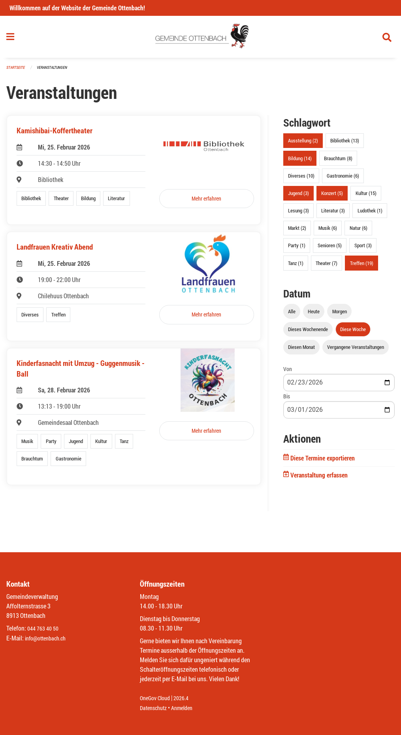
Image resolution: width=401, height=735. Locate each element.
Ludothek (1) (370, 214)
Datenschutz (155, 708)
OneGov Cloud (157, 698)
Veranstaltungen (55, 71)
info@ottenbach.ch (48, 638)
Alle (292, 314)
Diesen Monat (301, 350)
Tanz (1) (295, 266)
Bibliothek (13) (344, 144)
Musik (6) (327, 231)
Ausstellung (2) (303, 144)
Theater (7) (326, 266)
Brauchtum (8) (338, 161)
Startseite (16, 71)
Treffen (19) (361, 266)
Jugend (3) (298, 196)
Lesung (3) (298, 214)
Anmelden (187, 708)
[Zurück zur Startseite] (200, 39)
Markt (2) (297, 231)
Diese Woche (353, 332)
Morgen (339, 314)
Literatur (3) (333, 214)
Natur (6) (358, 231)
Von (287, 372)
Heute (314, 314)
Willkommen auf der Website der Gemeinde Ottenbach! (77, 8)
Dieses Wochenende (308, 332)
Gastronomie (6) (343, 179)
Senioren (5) (330, 249)
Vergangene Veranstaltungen (355, 350)
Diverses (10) (301, 179)
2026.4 (186, 698)
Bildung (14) (300, 161)
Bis (286, 399)
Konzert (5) (332, 196)
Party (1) (296, 249)
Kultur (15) (366, 196)
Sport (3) (363, 249)
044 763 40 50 (44, 629)
